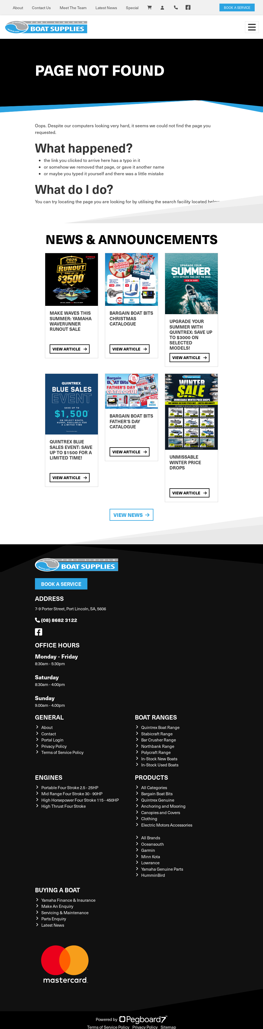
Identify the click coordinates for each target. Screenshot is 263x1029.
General (49, 717)
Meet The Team (73, 7)
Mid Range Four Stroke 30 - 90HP (71, 793)
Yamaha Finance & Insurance (68, 900)
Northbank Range (157, 746)
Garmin (148, 850)
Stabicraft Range (157, 733)
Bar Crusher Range (158, 740)
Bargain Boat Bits (157, 793)
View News (131, 514)
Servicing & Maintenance (64, 912)
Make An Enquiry (57, 906)
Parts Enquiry (53, 918)
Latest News (106, 7)
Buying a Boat (57, 889)
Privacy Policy (54, 746)
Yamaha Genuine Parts (162, 869)
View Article (69, 349)
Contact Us (41, 7)
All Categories (154, 787)
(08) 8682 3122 (56, 619)
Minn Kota (150, 856)
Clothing (149, 818)
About (18, 7)
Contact (48, 733)
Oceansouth (152, 844)
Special (132, 7)
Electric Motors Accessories (166, 825)
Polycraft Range (156, 752)
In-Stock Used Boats (159, 765)
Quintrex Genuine (157, 800)
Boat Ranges (156, 717)
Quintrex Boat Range (160, 727)
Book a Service (61, 583)
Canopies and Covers (160, 812)
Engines (48, 777)
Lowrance (150, 862)
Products (151, 777)
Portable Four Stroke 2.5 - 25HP (69, 787)
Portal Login (52, 740)
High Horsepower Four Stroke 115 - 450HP (80, 800)
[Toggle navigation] (252, 27)
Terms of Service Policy (62, 752)
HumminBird (153, 875)
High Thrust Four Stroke (63, 806)
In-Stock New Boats (159, 758)
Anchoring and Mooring (163, 806)
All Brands (150, 837)
